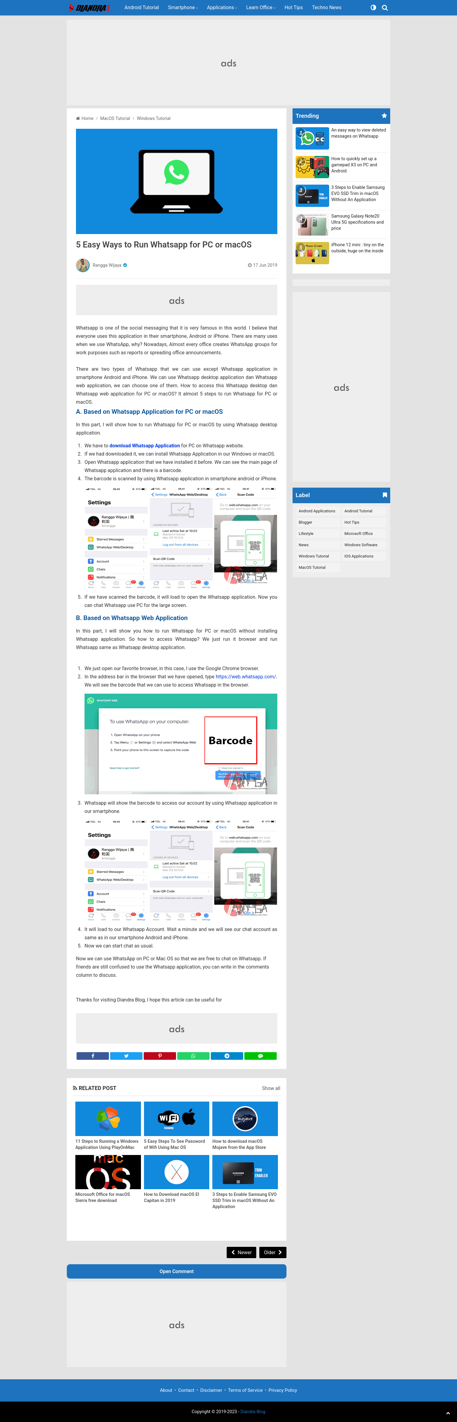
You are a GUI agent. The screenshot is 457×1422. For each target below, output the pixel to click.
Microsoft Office (358, 533)
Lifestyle (306, 533)
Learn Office (259, 7)
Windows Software (360, 545)
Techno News (327, 7)
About (166, 1390)
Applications (220, 7)
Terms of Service (245, 1390)
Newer (245, 1252)
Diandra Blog (252, 1411)
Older (269, 1252)
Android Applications (317, 511)
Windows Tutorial (314, 556)
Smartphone (181, 7)
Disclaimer (211, 1390)
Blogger (305, 522)
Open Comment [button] (177, 1271)
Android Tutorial (141, 7)
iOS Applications (358, 556)
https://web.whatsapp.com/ (246, 677)
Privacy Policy (282, 1390)
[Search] (385, 7)
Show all (271, 1088)
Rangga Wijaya (107, 265)
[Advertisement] (228, 62)
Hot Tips (294, 7)
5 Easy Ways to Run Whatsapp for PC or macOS (164, 245)
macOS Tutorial (312, 567)
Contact (186, 1390)
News (304, 545)
